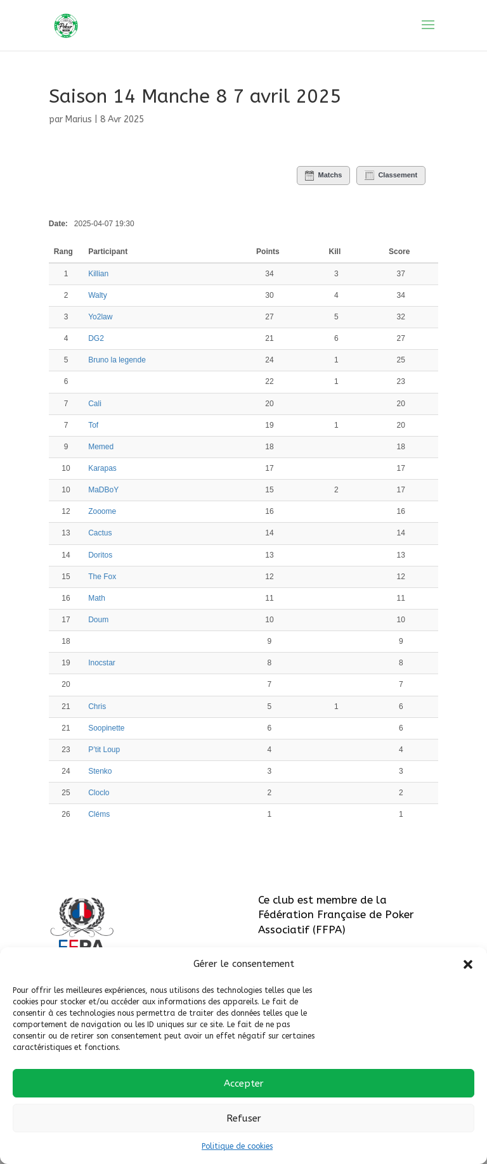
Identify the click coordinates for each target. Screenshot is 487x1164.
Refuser (243, 1118)
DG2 (96, 338)
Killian (98, 273)
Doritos (100, 555)
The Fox (102, 576)
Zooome (102, 511)
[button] (468, 964)
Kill (335, 251)
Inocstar (101, 662)
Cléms (99, 814)
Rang (64, 251)
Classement (391, 175)
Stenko (100, 771)
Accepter (244, 1083)
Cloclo (98, 792)
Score (399, 251)
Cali (94, 403)
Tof (93, 425)
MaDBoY (103, 489)
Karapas (102, 468)
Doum (98, 619)
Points (268, 251)
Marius (78, 119)
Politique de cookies (237, 1146)
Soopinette (106, 728)
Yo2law (100, 316)
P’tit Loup (104, 749)
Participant (108, 251)
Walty (97, 295)
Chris (97, 706)
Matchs (323, 175)
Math (96, 598)
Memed (101, 446)
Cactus (100, 532)
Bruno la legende (117, 359)
